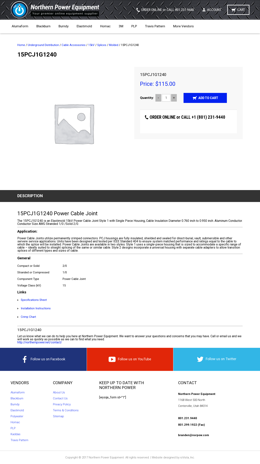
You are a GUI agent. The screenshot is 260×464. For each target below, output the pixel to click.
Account (214, 10)
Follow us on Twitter (216, 359)
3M (121, 26)
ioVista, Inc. (187, 457)
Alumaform (20, 26)
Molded (113, 45)
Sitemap (58, 416)
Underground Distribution (43, 45)
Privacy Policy (62, 404)
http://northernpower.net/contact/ (39, 342)
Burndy (64, 26)
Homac (105, 26)
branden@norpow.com (193, 435)
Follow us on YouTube (130, 359)
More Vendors (183, 26)
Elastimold (84, 26)
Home (21, 45)
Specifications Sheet (34, 300)
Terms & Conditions (66, 410)
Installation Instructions (36, 308)
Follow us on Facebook (43, 359)
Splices (101, 45)
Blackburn (43, 26)
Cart (241, 10)
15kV (91, 45)
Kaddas (15, 434)
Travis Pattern (155, 26)
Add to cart (208, 98)
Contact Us (60, 398)
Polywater (17, 416)
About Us (59, 392)
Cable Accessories (74, 45)
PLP (134, 26)
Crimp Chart (28, 317)
